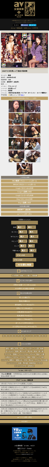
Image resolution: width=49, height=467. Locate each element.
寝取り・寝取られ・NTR (18, 360)
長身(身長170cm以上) (24, 315)
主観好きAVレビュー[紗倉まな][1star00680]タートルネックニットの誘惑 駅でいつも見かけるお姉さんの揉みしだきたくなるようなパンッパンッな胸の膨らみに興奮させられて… (24, 395)
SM (42, 357)
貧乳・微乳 (10, 348)
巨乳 (16, 348)
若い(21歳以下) (24, 297)
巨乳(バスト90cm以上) (24, 308)
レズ (38, 357)
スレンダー (28, 348)
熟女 (38, 354)
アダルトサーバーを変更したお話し (20, 384)
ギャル (32, 354)
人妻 (42, 354)
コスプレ (23, 357)
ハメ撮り (27, 275)
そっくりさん (24, 354)
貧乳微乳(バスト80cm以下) (24, 305)
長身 (41, 348)
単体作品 (32, 363)
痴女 (29, 357)
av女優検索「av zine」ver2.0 (24, 445)
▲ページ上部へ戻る (24, 214)
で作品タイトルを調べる (24, 181)
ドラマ (39, 363)
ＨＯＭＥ (24, 421)
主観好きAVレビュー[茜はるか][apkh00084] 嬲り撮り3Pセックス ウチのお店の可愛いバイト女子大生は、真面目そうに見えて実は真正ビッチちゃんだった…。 (24, 403)
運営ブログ (21, 448)
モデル (15, 357)
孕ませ (31, 360)
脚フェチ (23, 351)
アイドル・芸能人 (11, 354)
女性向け (31, 366)
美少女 (30, 351)
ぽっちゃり (10, 351)
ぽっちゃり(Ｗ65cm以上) (24, 323)
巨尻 (21, 348)
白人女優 (44, 360)
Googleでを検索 (24, 188)
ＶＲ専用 (15, 275)
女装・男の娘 (23, 363)
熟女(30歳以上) (24, 301)
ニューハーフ (12, 363)
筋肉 (16, 351)
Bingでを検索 (24, 199)
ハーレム (5, 360)
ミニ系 (36, 348)
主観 (21, 275)
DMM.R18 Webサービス (27, 454)
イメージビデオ (20, 366)
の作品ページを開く (24, 98)
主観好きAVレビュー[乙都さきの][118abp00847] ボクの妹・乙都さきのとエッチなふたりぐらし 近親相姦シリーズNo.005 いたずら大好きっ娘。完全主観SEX (24, 411)
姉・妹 (41, 351)
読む (22, 95)
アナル (37, 360)
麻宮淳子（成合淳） (24, 210)
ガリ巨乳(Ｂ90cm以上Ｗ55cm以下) (24, 326)
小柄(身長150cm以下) (24, 312)
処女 (35, 351)
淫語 (33, 357)
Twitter (29, 448)
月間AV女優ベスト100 (24, 285)
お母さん (8, 357)
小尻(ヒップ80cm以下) (24, 319)
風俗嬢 (34, 275)
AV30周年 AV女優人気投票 (24, 288)
